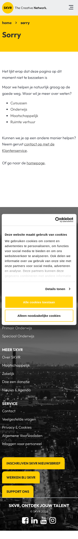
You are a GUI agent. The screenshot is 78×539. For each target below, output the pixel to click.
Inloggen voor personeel (22, 443)
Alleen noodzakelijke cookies (39, 315)
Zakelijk (8, 373)
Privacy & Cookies (17, 427)
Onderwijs (18, 109)
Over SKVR (11, 357)
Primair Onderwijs (17, 328)
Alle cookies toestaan (39, 302)
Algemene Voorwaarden (22, 435)
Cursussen (18, 103)
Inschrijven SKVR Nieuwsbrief (33, 463)
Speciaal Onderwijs (18, 336)
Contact (8, 411)
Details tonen (55, 289)
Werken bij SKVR (20, 477)
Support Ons (17, 491)
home (7, 22)
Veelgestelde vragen (19, 419)
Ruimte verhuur (22, 122)
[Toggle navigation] (71, 7)
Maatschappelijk (24, 115)
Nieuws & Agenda (16, 390)
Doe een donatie (16, 381)
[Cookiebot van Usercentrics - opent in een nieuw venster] (55, 220)
